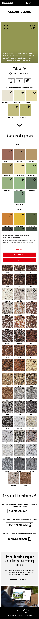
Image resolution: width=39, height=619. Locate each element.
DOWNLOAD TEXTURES (19, 539)
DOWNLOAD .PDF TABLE (19, 525)
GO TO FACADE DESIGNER (19, 580)
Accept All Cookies (19, 254)
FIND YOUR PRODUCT (19, 511)
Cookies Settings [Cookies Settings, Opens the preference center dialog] (19, 249)
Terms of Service (11, 615)
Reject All (19, 260)
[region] (19, 248)
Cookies (20, 615)
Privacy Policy (28, 615)
